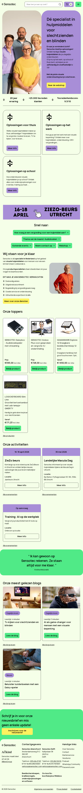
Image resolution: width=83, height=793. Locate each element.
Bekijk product (13, 368)
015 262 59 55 (55, 761)
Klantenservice (68, 755)
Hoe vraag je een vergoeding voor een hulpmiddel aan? (41, 232)
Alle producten (8, 436)
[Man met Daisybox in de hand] (22, 659)
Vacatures (66, 758)
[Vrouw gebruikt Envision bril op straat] (61, 597)
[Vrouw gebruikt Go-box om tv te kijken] (22, 597)
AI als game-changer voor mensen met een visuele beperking (57, 625)
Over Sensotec (68, 749)
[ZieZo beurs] (22, 460)
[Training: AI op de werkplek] (22, 517)
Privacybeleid (62, 789)
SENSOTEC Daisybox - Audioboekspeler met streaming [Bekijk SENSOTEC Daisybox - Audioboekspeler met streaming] (15, 343)
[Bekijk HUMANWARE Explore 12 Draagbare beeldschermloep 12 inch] (68, 327)
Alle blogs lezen (9, 645)
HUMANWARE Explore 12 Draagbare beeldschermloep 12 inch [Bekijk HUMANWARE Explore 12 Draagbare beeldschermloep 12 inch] (67, 344)
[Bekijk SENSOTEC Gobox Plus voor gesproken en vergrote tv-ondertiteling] (41, 327)
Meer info (12, 148)
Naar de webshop (56, 85)
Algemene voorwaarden (43, 789)
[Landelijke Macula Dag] (61, 460)
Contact (65, 752)
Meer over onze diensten (16, 301)
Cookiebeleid (76, 789)
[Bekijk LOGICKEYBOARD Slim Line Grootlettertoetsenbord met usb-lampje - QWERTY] (15, 384)
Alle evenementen (10, 494)
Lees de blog (12, 635)
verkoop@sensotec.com (32, 766)
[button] (41, 212)
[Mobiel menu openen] (78, 4)
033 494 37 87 (35, 761)
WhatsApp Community (71, 764)
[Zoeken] (59, 4)
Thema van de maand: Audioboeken (41, 239)
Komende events (21, 245)
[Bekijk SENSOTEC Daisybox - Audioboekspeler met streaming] (15, 327)
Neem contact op (45, 245)
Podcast (65, 761)
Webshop (65, 245)
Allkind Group (7, 761)
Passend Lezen (68, 767)
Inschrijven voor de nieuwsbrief (17, 731)
